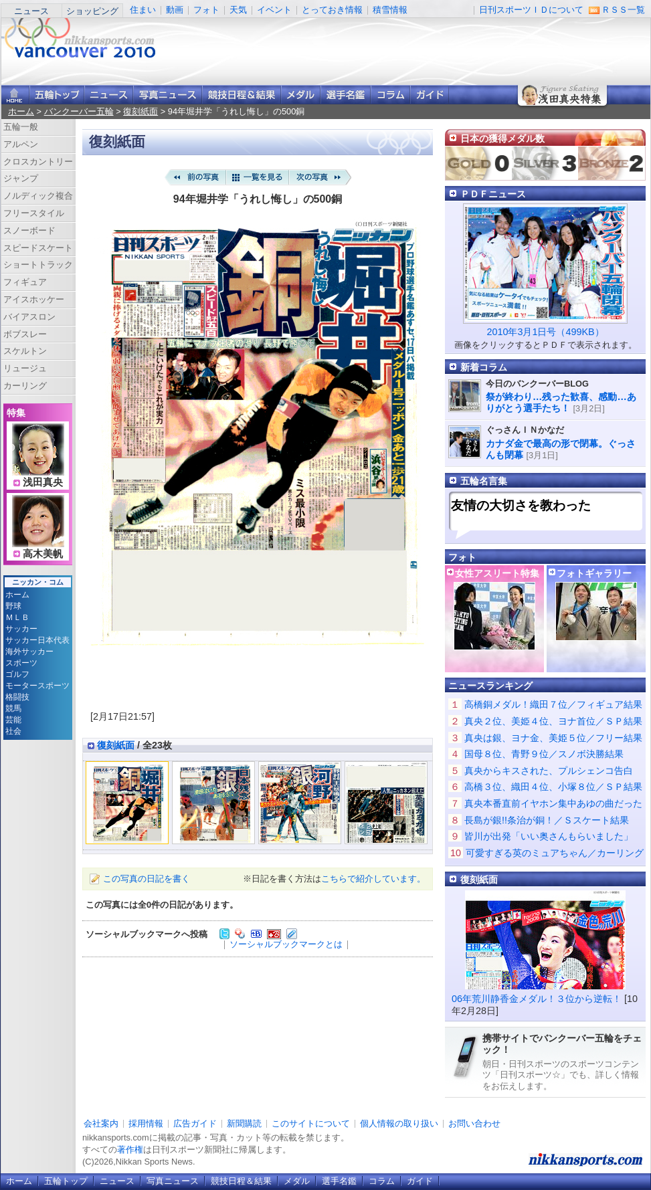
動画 (174, 10)
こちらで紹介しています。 (373, 879)
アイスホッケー (33, 299)
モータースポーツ (37, 685)
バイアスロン (29, 317)
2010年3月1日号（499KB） (544, 331)
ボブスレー (25, 334)
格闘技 (17, 697)
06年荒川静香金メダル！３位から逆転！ (537, 998)
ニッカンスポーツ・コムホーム (15, 94)
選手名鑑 (345, 94)
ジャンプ (20, 178)
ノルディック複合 (38, 196)
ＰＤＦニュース (493, 194)
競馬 (13, 708)
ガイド (429, 94)
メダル (300, 94)
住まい (143, 10)
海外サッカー (29, 651)
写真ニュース (167, 94)
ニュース (31, 11)
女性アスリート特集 (497, 573)
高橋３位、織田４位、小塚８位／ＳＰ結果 (553, 786)
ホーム (21, 111)
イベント (274, 10)
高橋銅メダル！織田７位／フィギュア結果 (553, 704)
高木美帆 (43, 554)
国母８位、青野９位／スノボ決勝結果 (544, 754)
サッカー (21, 628)
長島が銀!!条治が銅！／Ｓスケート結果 (546, 820)
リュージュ (25, 368)
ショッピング (92, 11)
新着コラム (483, 367)
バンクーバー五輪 (79, 111)
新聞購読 (244, 1123)
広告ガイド (195, 1123)
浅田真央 (43, 482)
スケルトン (25, 351)
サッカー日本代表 (37, 640)
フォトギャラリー (594, 573)
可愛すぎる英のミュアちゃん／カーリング (555, 853)
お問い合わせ (474, 1123)
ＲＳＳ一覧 (623, 10)
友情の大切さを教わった (521, 505)
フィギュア (25, 282)
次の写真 (320, 177)
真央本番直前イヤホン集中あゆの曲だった (553, 803)
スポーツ (21, 663)
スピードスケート (38, 248)
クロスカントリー (38, 162)
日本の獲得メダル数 (502, 138)
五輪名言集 (483, 481)
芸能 (13, 719)
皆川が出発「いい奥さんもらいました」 (548, 836)
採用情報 (145, 1123)
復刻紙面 (140, 111)
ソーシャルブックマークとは (286, 944)
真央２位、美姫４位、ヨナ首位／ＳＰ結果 (553, 721)
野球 (13, 606)
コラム (390, 94)
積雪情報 (390, 10)
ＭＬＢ (17, 617)
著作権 (130, 1150)
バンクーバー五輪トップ (56, 94)
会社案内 (101, 1123)
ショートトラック (38, 265)
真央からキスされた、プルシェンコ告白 (548, 770)
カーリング (25, 386)
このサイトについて (311, 1123)
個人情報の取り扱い (399, 1123)
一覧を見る (257, 177)
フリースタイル (33, 213)
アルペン (20, 144)
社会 (13, 731)
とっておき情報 (332, 10)
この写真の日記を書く (146, 879)
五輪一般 (20, 127)
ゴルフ (17, 674)
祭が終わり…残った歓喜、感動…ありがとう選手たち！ (561, 402)
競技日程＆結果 (241, 94)
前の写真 (194, 177)
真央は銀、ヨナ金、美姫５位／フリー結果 (553, 737)
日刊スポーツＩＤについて (531, 10)
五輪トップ (66, 1181)
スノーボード (29, 230)
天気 (238, 10)
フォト (206, 10)
